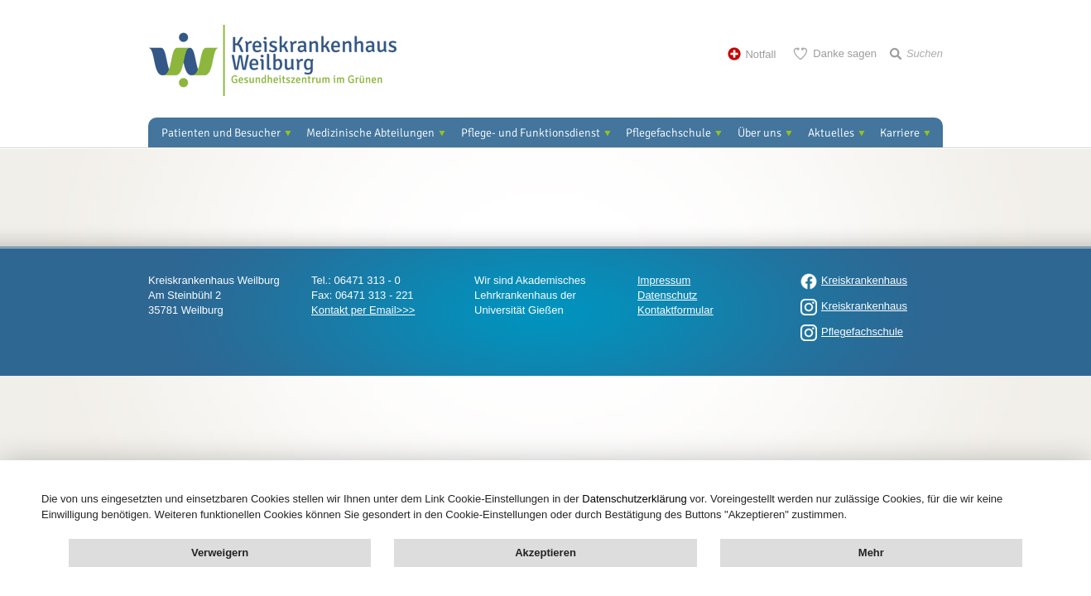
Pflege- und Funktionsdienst (530, 133)
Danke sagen (845, 53)
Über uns (759, 133)
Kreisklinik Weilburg (272, 60)
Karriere (900, 133)
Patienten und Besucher (221, 133)
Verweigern (219, 552)
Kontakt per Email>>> (363, 310)
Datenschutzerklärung (634, 499)
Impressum (663, 280)
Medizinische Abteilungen (370, 133)
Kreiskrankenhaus (864, 280)
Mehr (871, 552)
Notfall (760, 54)
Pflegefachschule (668, 133)
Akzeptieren (545, 552)
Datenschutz (667, 295)
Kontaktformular (675, 310)
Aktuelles (831, 133)
